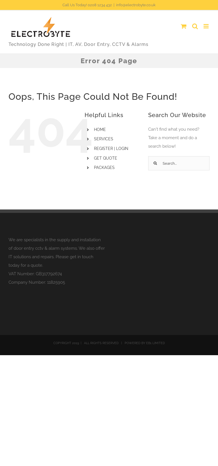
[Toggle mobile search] (195, 26)
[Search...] (178, 163)
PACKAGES (104, 167)
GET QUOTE (105, 158)
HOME (100, 129)
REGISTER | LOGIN (111, 148)
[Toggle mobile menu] (206, 26)
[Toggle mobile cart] (183, 26)
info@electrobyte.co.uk (136, 5)
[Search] (155, 163)
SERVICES (103, 139)
